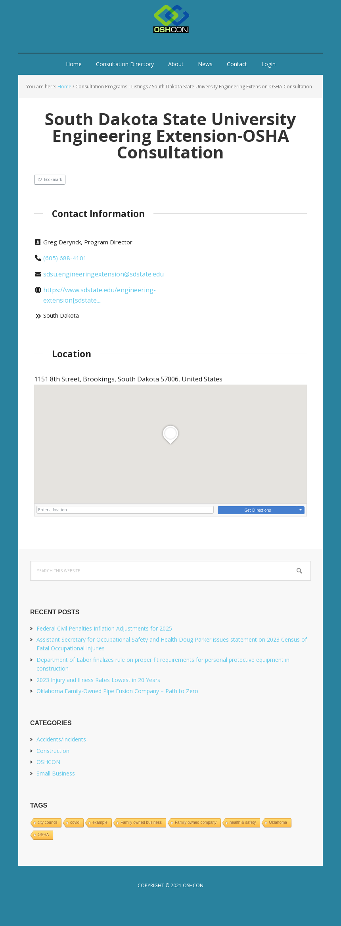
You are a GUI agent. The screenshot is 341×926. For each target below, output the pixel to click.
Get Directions (257, 510)
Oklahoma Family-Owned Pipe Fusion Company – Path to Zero (117, 691)
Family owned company (195, 822)
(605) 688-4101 (65, 258)
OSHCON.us (170, 20)
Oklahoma (278, 822)
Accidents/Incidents (61, 739)
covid (74, 822)
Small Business (55, 773)
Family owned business (141, 822)
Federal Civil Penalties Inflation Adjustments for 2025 (104, 628)
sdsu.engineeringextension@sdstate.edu (103, 274)
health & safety (243, 822)
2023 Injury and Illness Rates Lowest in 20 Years (98, 680)
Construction (52, 751)
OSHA (43, 835)
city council (47, 822)
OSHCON (48, 762)
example (99, 822)
